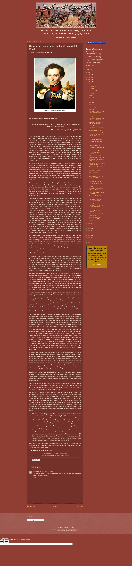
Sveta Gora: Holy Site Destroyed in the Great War (97, 163)
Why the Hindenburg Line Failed (96, 150)
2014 (89, 240)
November (91, 86)
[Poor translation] (6, 541)
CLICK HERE (96, 264)
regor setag (36, 471)
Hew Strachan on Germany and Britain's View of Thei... (96, 123)
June (90, 97)
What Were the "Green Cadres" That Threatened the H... (96, 112)
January (91, 109)
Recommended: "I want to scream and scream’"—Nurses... (95, 210)
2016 (89, 235)
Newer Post (31, 507)
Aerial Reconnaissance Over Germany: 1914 (96, 189)
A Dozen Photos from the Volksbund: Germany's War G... (96, 127)
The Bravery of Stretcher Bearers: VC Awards (95, 200)
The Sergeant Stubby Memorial (96, 147)
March (90, 104)
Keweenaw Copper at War (95, 141)
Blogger (74, 530)
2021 (89, 223)
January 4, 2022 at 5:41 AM (46, 471)
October (91, 88)
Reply (34, 477)
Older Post (79, 507)
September (92, 90)
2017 (89, 233)
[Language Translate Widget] (35, 520)
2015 (89, 237)
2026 (89, 72)
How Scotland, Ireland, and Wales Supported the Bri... (96, 144)
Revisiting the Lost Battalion (95, 203)
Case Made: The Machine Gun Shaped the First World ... (96, 119)
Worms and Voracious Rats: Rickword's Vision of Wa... (96, 138)
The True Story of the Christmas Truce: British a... (96, 135)
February (91, 107)
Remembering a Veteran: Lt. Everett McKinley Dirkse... (96, 167)
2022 (89, 81)
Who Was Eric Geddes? (94, 170)
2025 (89, 74)
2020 (89, 226)
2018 (89, 230)
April (90, 102)
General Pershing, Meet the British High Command (95, 173)
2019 (89, 228)
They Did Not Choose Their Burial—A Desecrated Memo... (95, 185)
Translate (37, 522)
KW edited (35, 462)
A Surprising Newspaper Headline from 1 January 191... (95, 219)
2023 (89, 79)
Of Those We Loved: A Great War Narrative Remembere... (96, 156)
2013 (89, 242)
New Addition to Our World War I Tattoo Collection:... (96, 160)
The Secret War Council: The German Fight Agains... (96, 206)
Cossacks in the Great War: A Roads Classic (96, 196)
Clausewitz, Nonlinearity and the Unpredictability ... (96, 214)
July (90, 95)
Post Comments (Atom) (39, 510)
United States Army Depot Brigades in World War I (95, 180)
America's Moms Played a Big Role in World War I (96, 177)
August (91, 93)
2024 (89, 77)
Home (55, 507)
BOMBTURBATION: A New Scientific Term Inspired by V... (97, 131)
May (90, 100)
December (91, 83)
